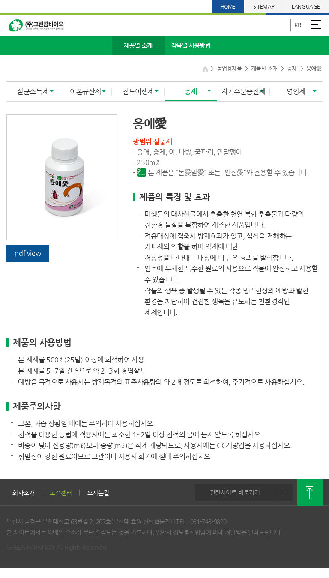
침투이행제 (138, 91)
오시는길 (98, 492)
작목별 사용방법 (191, 45)
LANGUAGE (306, 6)
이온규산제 (85, 91)
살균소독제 (32, 91)
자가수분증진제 (243, 91)
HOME (228, 6)
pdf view (28, 253)
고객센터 (61, 492)
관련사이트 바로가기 (251, 492)
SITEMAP (263, 6)
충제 (191, 91)
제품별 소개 (138, 45)
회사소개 (23, 492)
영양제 (296, 91)
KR (298, 24)
